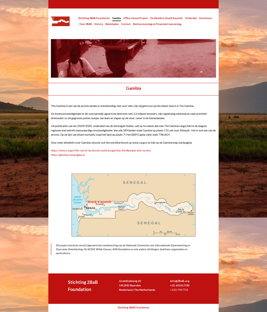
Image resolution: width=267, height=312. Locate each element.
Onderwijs (191, 18)
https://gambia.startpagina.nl (68, 154)
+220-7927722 (179, 289)
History (98, 24)
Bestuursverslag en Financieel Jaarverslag (157, 24)
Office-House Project (135, 18)
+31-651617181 (180, 285)
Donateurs (205, 18)
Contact (126, 24)
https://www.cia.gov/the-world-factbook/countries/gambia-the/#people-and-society (101, 150)
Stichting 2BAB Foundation (94, 18)
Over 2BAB (85, 24)
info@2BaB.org (179, 280)
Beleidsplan (112, 24)
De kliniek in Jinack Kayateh (166, 18)
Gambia (116, 18)
